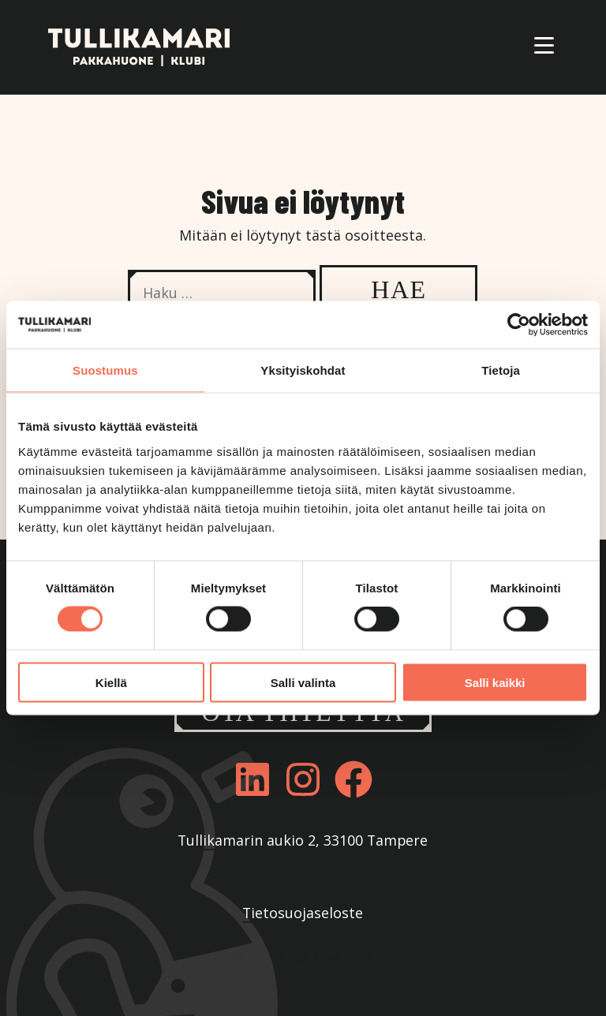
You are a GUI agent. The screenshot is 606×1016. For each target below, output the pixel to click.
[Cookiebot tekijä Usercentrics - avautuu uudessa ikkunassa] (519, 325)
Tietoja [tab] (500, 370)
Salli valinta (303, 682)
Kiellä (111, 682)
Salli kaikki (495, 682)
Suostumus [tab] (105, 370)
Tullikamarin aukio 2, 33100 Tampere (303, 840)
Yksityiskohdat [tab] (302, 370)
